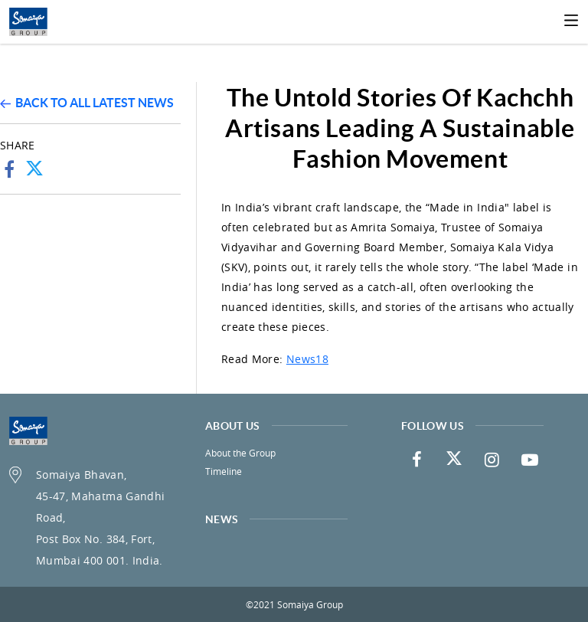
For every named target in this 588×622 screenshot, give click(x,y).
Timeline (223, 471)
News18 (307, 359)
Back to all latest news (87, 103)
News (221, 519)
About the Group (240, 453)
